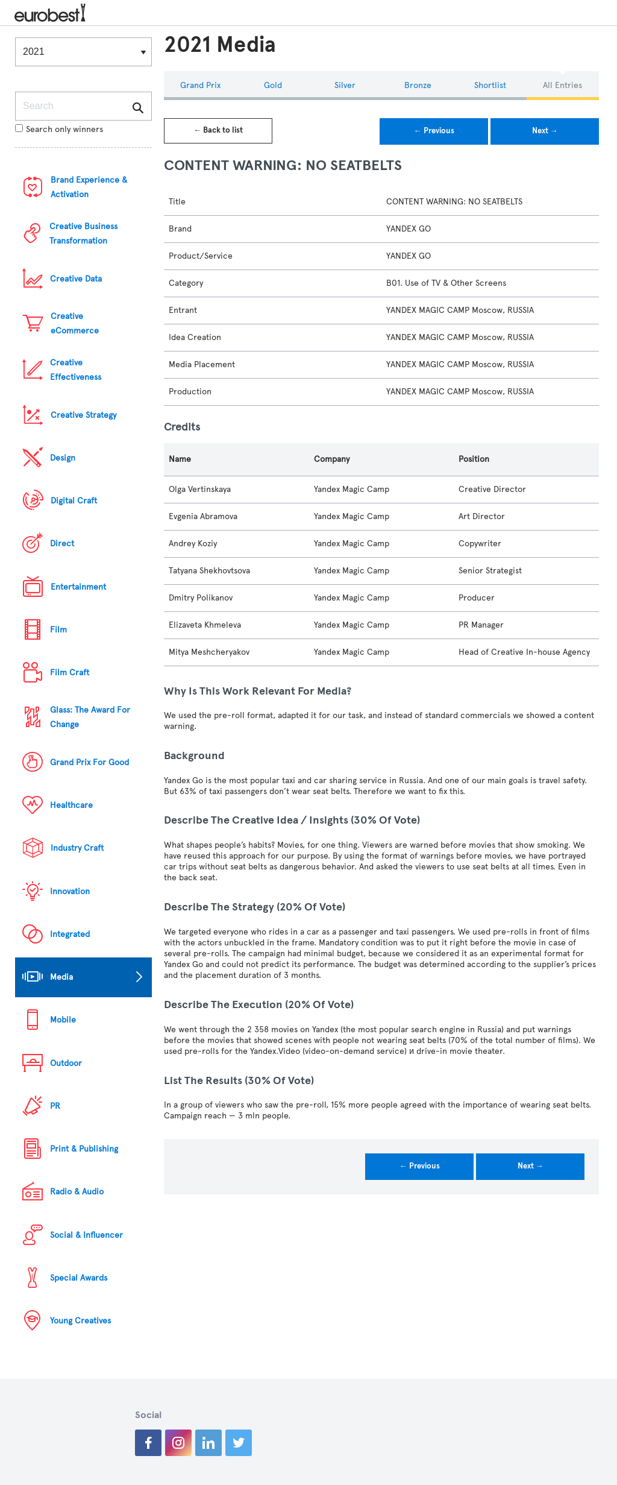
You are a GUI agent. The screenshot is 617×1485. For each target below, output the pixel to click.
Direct (62, 543)
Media (61, 977)
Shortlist (490, 85)
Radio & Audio (77, 1192)
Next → (545, 131)
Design (62, 458)
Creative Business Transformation (83, 233)
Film (58, 630)
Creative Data (76, 279)
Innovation (70, 891)
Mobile (63, 1020)
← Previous (434, 131)
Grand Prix (200, 85)
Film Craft (69, 672)
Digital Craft (74, 501)
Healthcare (71, 805)
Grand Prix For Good (89, 762)
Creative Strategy (83, 415)
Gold (273, 85)
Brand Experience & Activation (89, 187)
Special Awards (78, 1278)
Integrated (70, 934)
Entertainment (78, 587)
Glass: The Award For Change (90, 717)
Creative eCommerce (75, 323)
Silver (344, 85)
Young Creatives (80, 1321)
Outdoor (66, 1063)
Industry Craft (77, 848)
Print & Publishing (84, 1149)
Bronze (417, 85)
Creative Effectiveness (75, 370)
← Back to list (218, 130)
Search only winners (59, 129)
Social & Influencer (86, 1235)
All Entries (562, 85)
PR (55, 1106)
